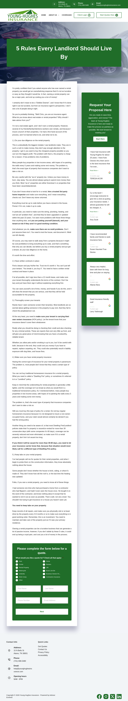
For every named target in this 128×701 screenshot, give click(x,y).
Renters (48, 564)
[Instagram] (105, 695)
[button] (100, 139)
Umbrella (22, 574)
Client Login (84, 15)
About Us (54, 15)
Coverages (68, 15)
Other (21, 580)
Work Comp (22, 577)
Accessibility (43, 654)
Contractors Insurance (53, 577)
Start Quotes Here (109, 15)
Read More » (94, 170)
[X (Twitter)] (112, 695)
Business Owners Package (54, 574)
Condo (21, 564)
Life (47, 567)
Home (43, 15)
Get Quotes (42, 646)
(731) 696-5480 (83, 5)
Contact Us (42, 648)
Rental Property (24, 567)
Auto (20, 561)
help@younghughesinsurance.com (108, 5)
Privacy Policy (43, 651)
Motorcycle (22, 570)
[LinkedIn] (119, 695)
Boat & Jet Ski (50, 570)
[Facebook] (99, 695)
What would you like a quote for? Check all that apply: (39, 558)
